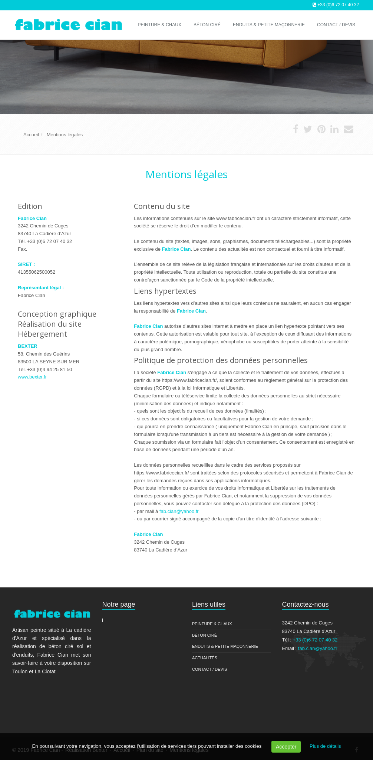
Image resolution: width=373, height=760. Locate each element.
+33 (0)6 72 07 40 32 (338, 4)
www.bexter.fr (32, 377)
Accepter (286, 747)
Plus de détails (325, 746)
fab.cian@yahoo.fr (179, 511)
